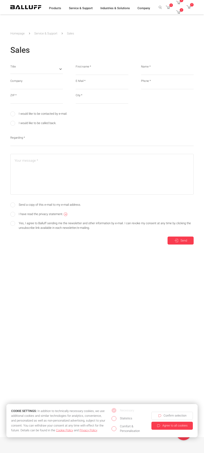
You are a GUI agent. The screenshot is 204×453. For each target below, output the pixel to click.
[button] (55, 8)
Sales (70, 33)
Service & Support (45, 33)
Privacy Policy (88, 430)
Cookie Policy (64, 430)
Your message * (26, 160)
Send (180, 240)
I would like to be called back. (33, 123)
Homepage (17, 33)
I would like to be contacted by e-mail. (38, 114)
